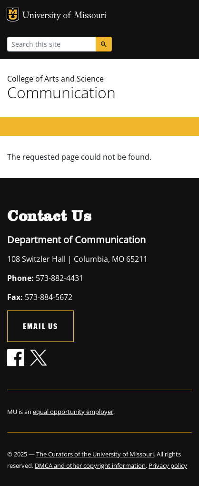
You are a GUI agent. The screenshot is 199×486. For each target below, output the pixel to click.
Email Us (40, 326)
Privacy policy (168, 465)
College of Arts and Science (55, 78)
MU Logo (13, 14)
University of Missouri (64, 16)
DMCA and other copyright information (90, 465)
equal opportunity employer (73, 411)
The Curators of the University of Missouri (95, 454)
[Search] (104, 44)
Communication (61, 92)
